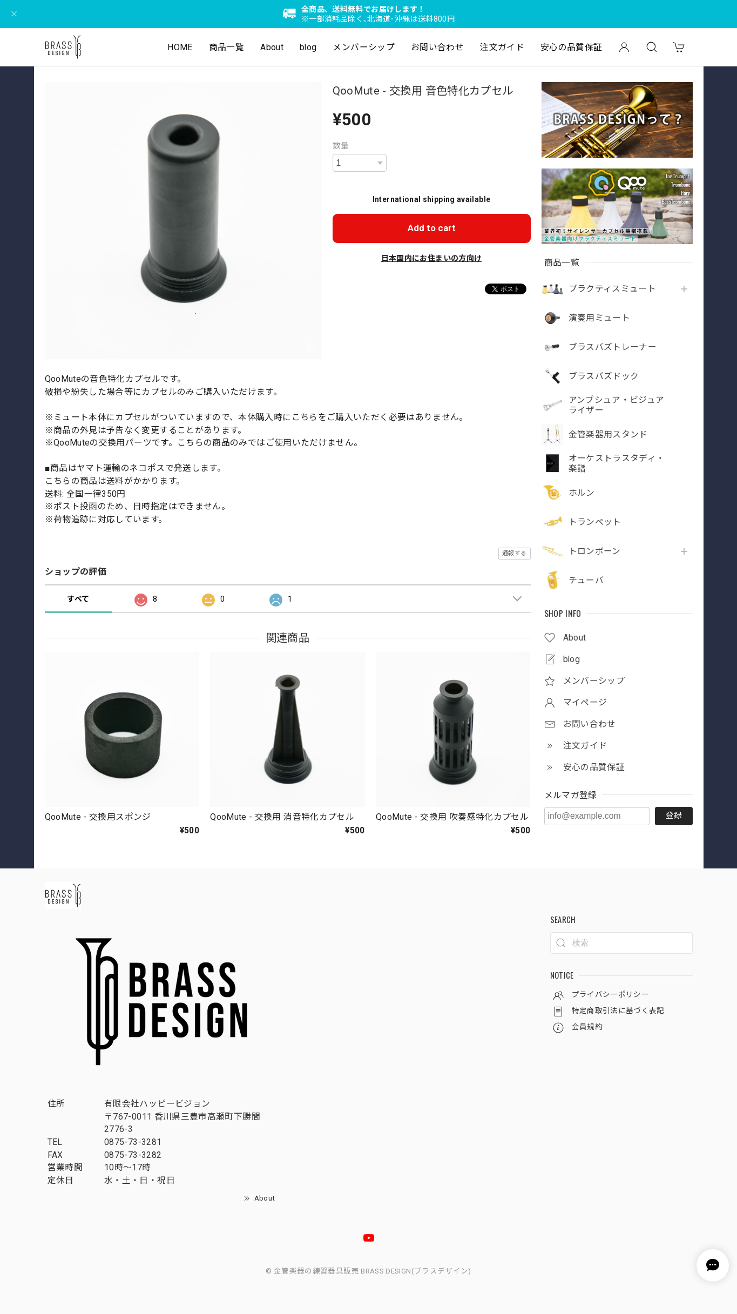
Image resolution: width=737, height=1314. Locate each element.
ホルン (582, 493)
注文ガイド (502, 47)
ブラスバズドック (604, 376)
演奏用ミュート (600, 318)
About (271, 47)
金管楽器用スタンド (608, 435)
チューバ (586, 580)
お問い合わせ (437, 47)
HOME (179, 47)
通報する (514, 553)
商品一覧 (226, 47)
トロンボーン (595, 551)
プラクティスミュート (613, 289)
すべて (78, 599)
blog (308, 47)
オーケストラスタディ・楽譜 (617, 464)
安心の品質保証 (571, 47)
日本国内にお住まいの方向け (431, 258)
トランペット (595, 522)
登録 (674, 815)
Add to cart (432, 228)
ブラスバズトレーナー (613, 347)
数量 (341, 146)
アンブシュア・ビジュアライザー (617, 405)
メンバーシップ (364, 47)
